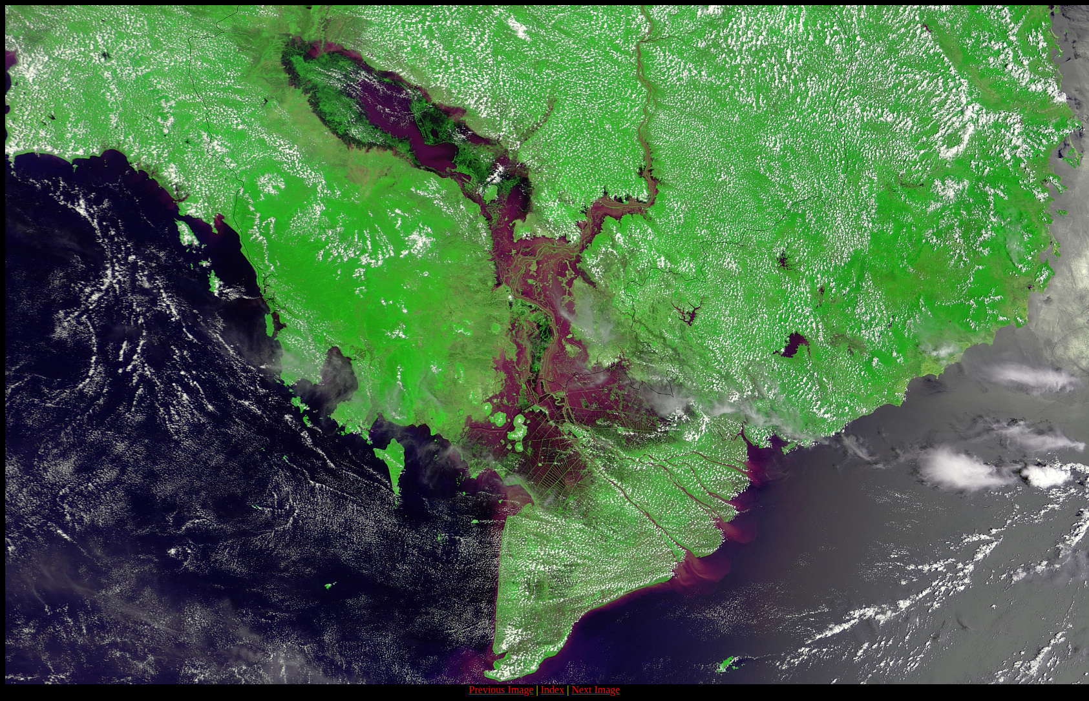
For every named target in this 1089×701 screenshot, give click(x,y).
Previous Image (501, 689)
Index (552, 689)
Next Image (595, 689)
